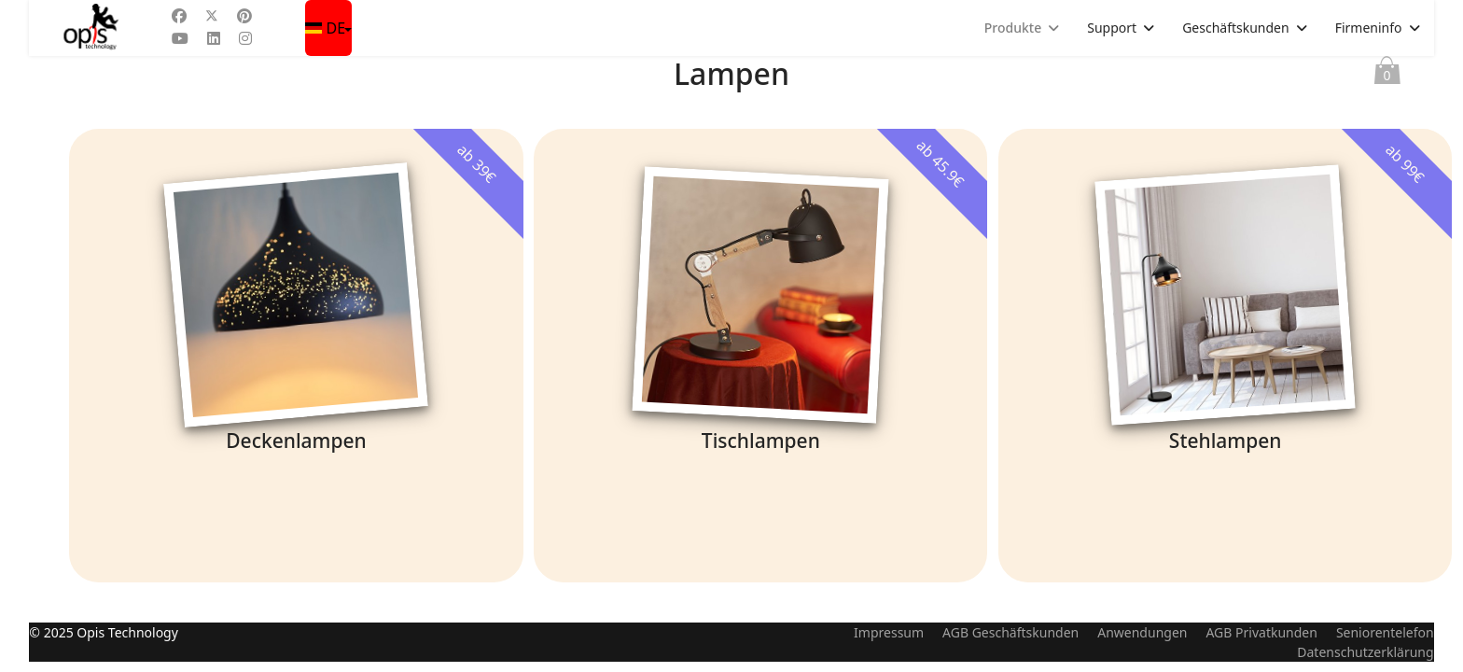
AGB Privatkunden (1261, 642)
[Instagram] (245, 38)
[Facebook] (179, 16)
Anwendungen (1142, 642)
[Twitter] (211, 16)
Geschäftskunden (1235, 27)
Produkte (1012, 27)
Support (1111, 27)
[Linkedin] (213, 38)
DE (327, 28)
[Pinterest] (244, 16)
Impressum (889, 642)
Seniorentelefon (1385, 642)
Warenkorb (1387, 74)
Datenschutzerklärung (1365, 662)
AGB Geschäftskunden (1010, 642)
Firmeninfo (1368, 27)
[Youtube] (180, 38)
